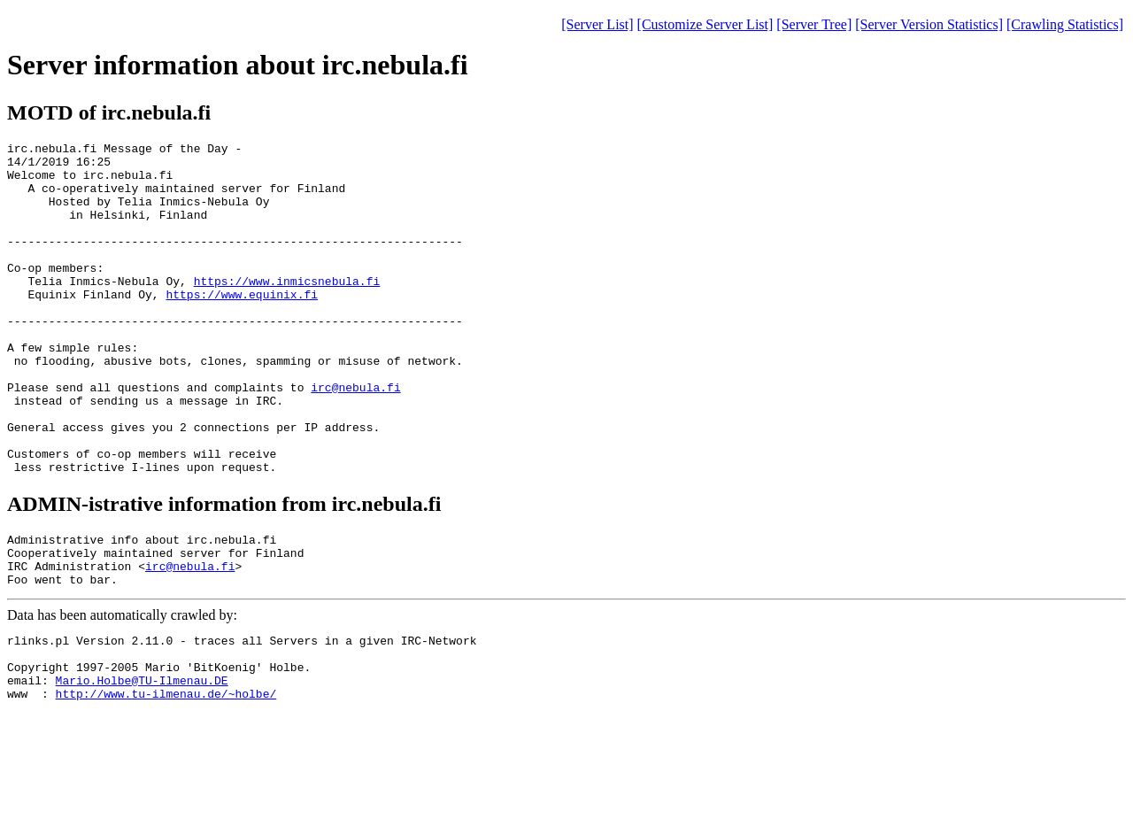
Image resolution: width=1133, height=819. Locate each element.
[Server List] (597, 24)
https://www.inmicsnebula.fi (287, 310)
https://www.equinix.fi (242, 326)
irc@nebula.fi (355, 437)
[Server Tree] (814, 24)
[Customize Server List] (705, 24)
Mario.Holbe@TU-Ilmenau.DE (142, 768)
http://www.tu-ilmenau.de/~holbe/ (166, 784)
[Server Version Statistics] (929, 24)
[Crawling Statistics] (1064, 24)
